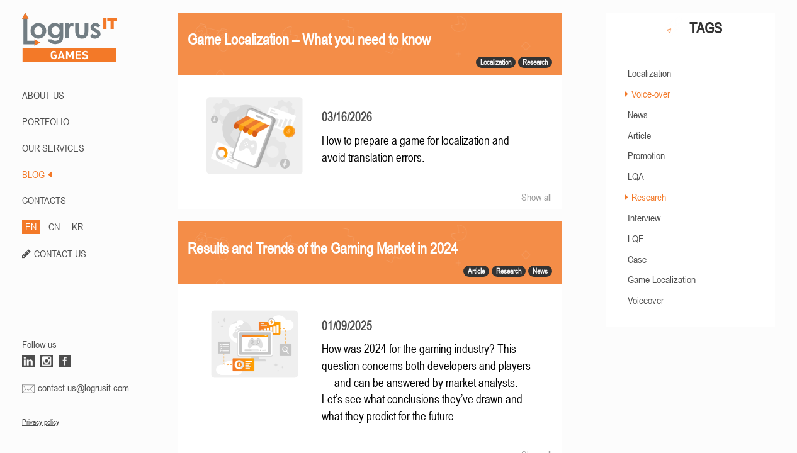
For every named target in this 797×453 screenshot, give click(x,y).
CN (54, 226)
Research (648, 197)
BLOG (37, 174)
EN (31, 226)
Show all (536, 197)
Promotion (646, 155)
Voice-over (650, 93)
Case (637, 259)
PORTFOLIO (45, 121)
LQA (636, 176)
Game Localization (662, 279)
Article (639, 135)
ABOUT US (43, 95)
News (638, 114)
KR (77, 226)
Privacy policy (40, 422)
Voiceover (646, 300)
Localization (649, 73)
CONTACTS (44, 200)
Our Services (53, 148)
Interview (644, 217)
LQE (636, 238)
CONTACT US (60, 253)
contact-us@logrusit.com (83, 387)
